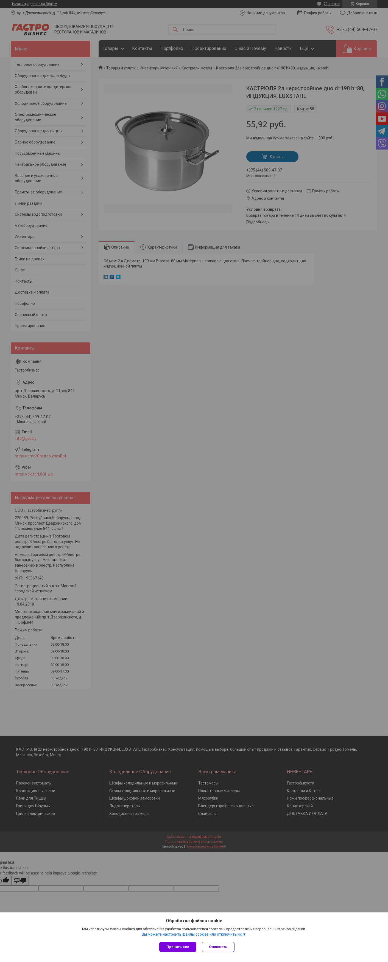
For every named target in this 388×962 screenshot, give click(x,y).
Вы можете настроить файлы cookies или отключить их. (192, 934)
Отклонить (218, 947)
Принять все (177, 947)
